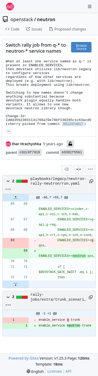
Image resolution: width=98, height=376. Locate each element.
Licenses (54, 371)
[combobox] (66, 169)
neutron (46, 19)
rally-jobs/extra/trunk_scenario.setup (59, 297)
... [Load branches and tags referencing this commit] (8, 130)
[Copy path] (90, 181)
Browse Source (81, 47)
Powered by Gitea (24, 358)
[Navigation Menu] (90, 6)
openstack (21, 19)
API (68, 371)
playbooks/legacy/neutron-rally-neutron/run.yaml (59, 181)
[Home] (10, 6)
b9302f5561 (72, 152)
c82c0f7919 (30, 152)
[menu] (90, 169)
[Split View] (78, 169)
